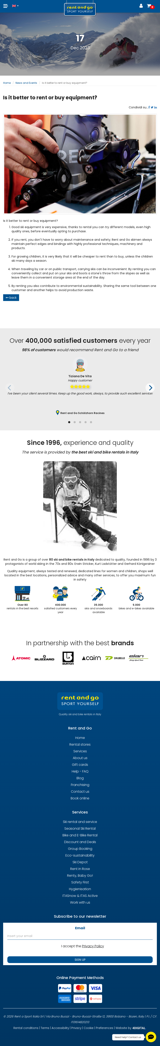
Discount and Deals (80, 842)
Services (80, 751)
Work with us (80, 902)
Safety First (80, 882)
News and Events (26, 83)
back (11, 298)
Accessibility (60, 1028)
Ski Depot (80, 862)
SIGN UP (80, 960)
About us (80, 758)
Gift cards (80, 764)
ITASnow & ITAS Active (80, 895)
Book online (80, 798)
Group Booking (80, 848)
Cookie (89, 1028)
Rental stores (80, 744)
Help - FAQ (80, 771)
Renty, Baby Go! (80, 875)
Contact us (80, 791)
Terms (45, 1028)
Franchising (80, 784)
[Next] (150, 387)
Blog (80, 778)
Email (80, 928)
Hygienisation (80, 889)
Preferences (104, 1028)
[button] (15, 4)
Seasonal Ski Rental (80, 828)
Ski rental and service (80, 821)
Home (7, 83)
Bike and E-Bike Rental (80, 835)
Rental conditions (25, 1028)
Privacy (76, 1028)
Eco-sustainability (80, 855)
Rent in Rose (80, 868)
